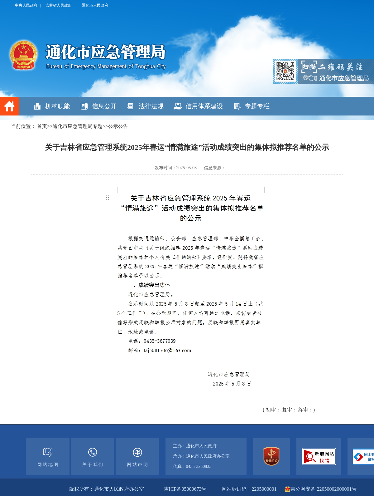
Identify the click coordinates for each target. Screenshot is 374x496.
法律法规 (151, 106)
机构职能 (57, 106)
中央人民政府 (26, 5)
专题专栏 (257, 106)
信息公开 (104, 106)
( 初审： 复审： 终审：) (289, 409)
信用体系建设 (204, 106)
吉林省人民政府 (59, 5)
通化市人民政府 (95, 5)
